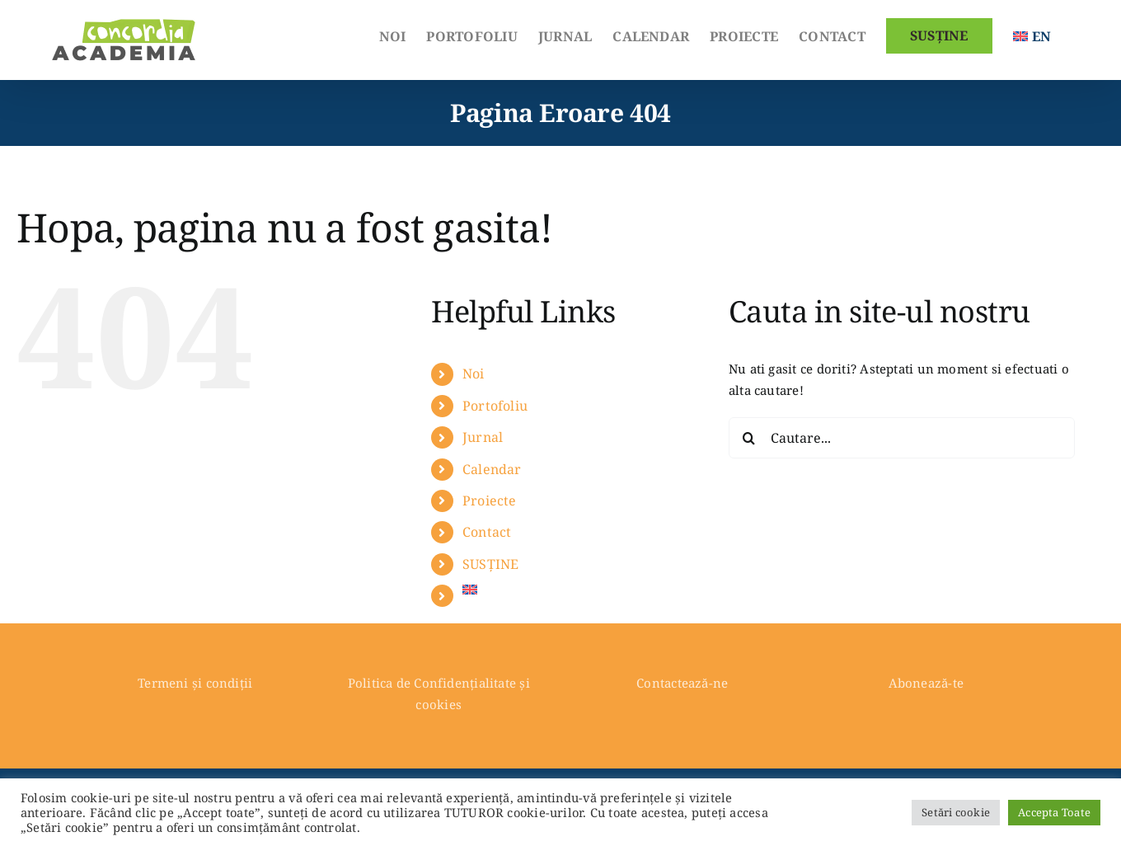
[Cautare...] (902, 437)
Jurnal (482, 437)
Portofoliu (495, 406)
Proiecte (489, 500)
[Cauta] (749, 437)
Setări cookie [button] (956, 812)
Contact (487, 532)
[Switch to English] (1032, 34)
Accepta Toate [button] (1054, 812)
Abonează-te (926, 682)
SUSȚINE (490, 564)
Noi (473, 373)
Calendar (492, 469)
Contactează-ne (682, 682)
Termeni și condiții (195, 682)
